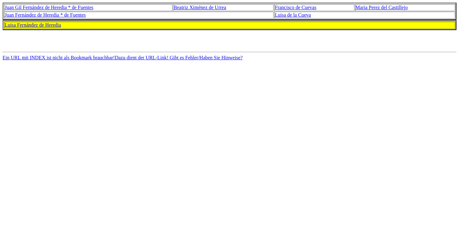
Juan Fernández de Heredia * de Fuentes (45, 15)
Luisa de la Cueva (293, 15)
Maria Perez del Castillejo (382, 7)
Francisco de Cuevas (295, 7)
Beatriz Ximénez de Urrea (200, 7)
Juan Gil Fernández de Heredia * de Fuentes (49, 7)
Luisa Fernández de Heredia (33, 25)
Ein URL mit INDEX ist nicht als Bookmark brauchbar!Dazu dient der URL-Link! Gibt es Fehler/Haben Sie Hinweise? (123, 59)
